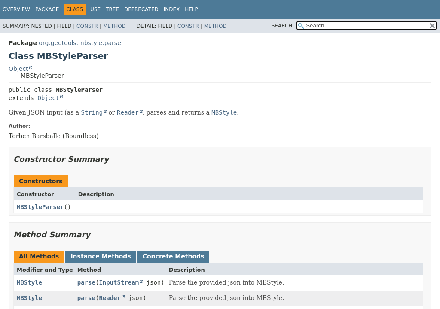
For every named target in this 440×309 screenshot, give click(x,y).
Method (114, 26)
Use (95, 9)
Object (18, 68)
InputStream (119, 282)
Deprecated (141, 9)
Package (47, 9)
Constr (87, 26)
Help (191, 9)
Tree (112, 9)
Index (172, 9)
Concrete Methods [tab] (174, 256)
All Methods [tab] (39, 256)
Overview (16, 9)
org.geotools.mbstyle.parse (80, 42)
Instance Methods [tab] (100, 256)
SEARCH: (283, 26)
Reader (110, 297)
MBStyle (29, 282)
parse (86, 282)
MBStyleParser (40, 206)
